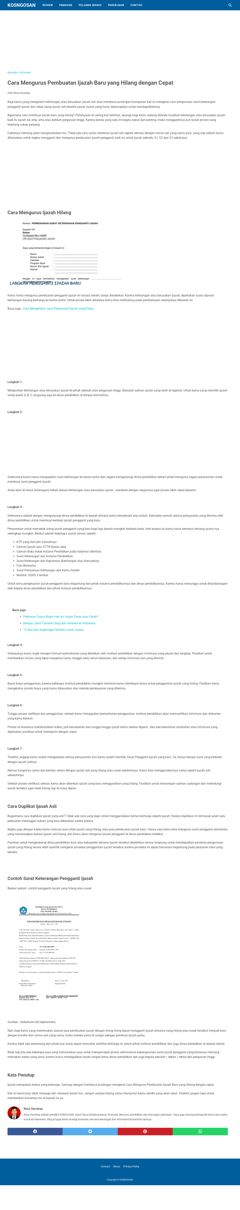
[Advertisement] (101, 42)
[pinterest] (145, 1131)
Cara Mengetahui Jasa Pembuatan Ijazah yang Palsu (58, 308)
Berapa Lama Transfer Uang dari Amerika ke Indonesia (59, 623)
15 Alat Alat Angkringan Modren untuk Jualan (53, 630)
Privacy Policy (131, 1166)
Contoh (136, 5)
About (116, 1166)
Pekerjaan (116, 5)
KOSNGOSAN (22, 5)
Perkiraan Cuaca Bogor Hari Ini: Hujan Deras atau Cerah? (60, 616)
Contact (105, 1166)
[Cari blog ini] (230, 5)
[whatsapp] (200, 1131)
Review (48, 5)
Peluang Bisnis (90, 5)
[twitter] (90, 1131)
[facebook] (35, 1131)
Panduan (65, 5)
